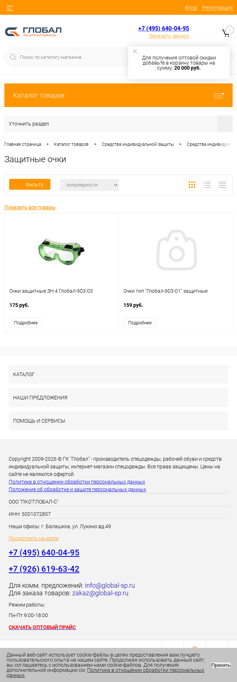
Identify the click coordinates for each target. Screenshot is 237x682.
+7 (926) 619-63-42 (44, 569)
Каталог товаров (118, 95)
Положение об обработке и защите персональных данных (77, 489)
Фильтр (30, 185)
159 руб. (175, 309)
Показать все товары (30, 207)
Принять (221, 665)
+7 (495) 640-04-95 (163, 28)
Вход (191, 8)
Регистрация (217, 8)
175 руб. (61, 309)
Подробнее (26, 322)
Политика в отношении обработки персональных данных (77, 482)
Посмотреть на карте (33, 538)
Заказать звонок (169, 36)
